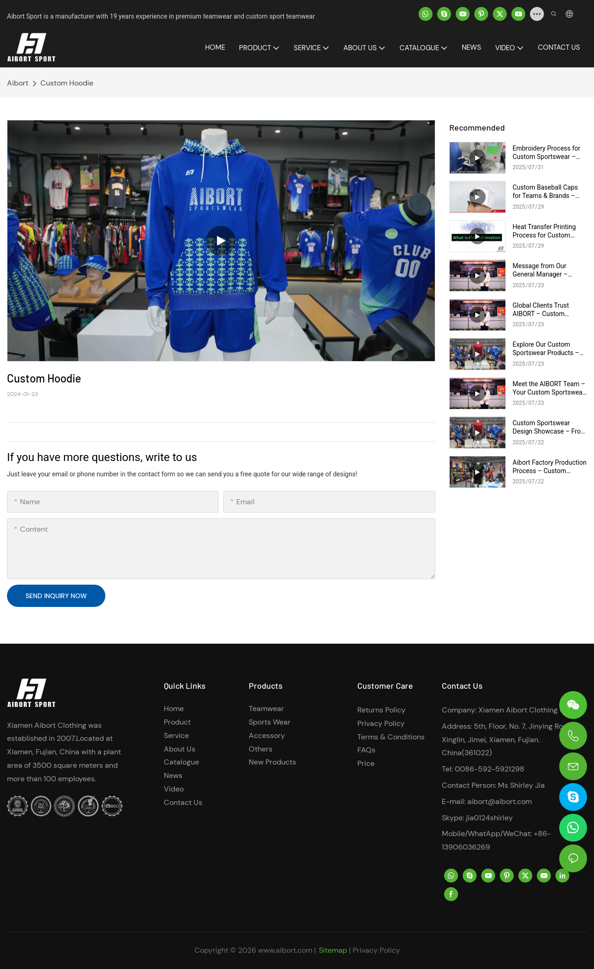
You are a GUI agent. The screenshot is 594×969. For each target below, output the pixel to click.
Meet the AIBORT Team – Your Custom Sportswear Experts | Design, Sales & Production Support (549, 388)
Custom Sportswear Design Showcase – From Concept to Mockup (550, 427)
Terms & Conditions (391, 737)
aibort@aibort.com (499, 801)
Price (365, 763)
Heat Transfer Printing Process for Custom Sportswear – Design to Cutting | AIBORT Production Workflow (547, 231)
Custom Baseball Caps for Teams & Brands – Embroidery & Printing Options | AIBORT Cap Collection (545, 192)
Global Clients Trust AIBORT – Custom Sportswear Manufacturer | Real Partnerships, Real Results (550, 310)
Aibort (17, 83)
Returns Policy (381, 710)
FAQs (366, 750)
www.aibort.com (285, 950)
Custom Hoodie (66, 83)
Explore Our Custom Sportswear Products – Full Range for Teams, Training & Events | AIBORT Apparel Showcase (546, 349)
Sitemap (333, 950)
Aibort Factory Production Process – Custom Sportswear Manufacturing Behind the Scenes (550, 467)
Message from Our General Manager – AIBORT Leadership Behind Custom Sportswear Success (542, 270)
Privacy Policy (381, 723)
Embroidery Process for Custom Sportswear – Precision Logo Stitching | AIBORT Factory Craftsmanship (549, 153)
